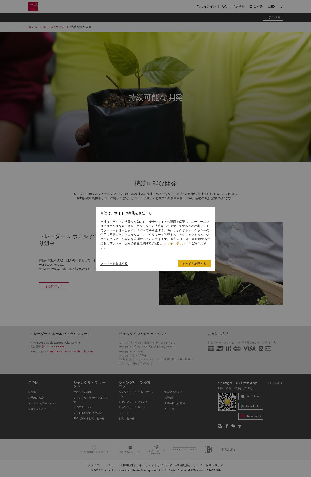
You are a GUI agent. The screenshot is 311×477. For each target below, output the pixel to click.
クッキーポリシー (176, 243)
